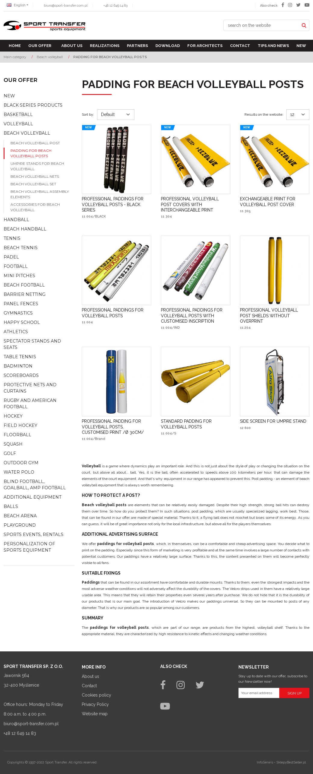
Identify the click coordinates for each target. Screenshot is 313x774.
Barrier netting (24, 294)
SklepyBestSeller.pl (291, 762)
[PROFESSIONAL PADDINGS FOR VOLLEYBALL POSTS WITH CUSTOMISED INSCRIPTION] (195, 315)
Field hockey (20, 425)
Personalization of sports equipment (29, 547)
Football (16, 266)
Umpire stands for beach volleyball (37, 166)
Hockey (13, 416)
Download (167, 45)
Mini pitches (19, 275)
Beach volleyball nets (35, 176)
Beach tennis (21, 247)
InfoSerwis (265, 762)
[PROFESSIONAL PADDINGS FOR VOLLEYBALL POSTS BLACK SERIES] (116, 204)
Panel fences (21, 303)
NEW (9, 96)
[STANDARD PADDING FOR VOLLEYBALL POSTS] (195, 423)
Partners (137, 45)
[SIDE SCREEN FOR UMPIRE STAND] (273, 421)
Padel (11, 257)
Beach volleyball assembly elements (40, 194)
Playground (20, 525)
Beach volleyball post (35, 143)
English (16, 5)
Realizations (104, 45)
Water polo (19, 472)
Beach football (24, 285)
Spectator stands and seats (32, 344)
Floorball (17, 434)
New (301, 45)
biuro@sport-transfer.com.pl (65, 6)
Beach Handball (25, 229)
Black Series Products (33, 105)
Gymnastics (18, 313)
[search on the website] (261, 25)
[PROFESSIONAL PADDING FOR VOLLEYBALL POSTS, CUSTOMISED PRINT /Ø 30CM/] (116, 426)
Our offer (39, 45)
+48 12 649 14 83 (115, 6)
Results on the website (263, 114)
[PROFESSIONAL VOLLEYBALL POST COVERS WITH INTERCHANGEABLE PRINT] (195, 204)
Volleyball (18, 124)
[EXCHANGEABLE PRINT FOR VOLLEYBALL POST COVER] (274, 201)
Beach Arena (20, 516)
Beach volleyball (27, 133)
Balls (11, 506)
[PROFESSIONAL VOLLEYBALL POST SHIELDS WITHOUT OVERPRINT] (274, 315)
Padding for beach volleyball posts (31, 153)
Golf (10, 453)
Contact (240, 45)
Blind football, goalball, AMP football (35, 484)
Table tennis (20, 356)
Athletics (16, 331)
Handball (16, 219)
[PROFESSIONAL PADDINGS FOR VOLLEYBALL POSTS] (116, 312)
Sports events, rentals (33, 534)
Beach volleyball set (33, 184)
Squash (13, 444)
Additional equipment (32, 497)
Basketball (18, 114)
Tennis (12, 238)
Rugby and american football (30, 403)
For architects (204, 45)
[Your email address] (258, 693)
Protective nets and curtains (30, 388)
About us (71, 45)
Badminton (18, 366)
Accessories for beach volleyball (35, 207)
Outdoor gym (21, 462)
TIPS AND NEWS (273, 45)
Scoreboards (21, 375)
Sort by (88, 114)
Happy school (22, 322)
